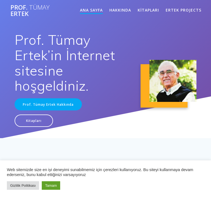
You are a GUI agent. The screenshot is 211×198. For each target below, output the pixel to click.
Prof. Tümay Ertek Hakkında (48, 104)
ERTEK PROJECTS (183, 10)
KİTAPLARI (148, 10)
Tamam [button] (51, 185)
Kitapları (33, 120)
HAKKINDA (120, 10)
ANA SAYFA (91, 10)
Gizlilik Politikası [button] (23, 185)
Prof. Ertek (29, 10)
